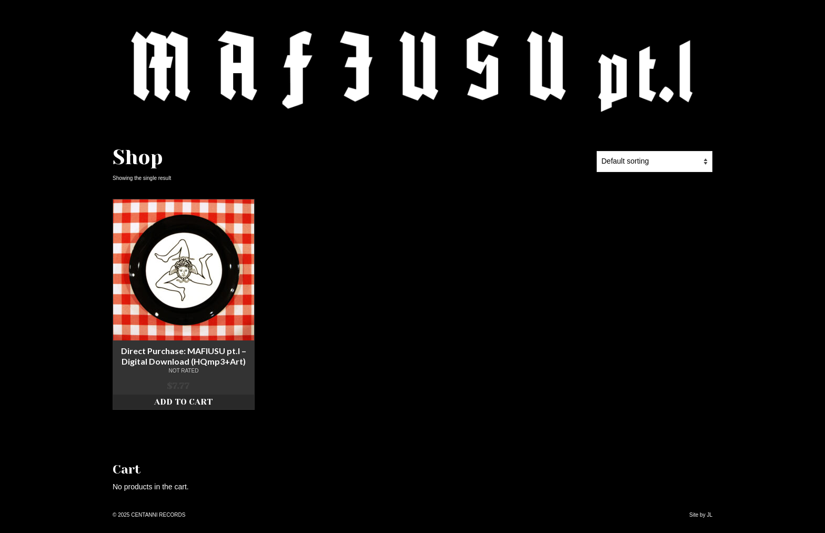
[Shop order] (654, 161)
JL (709, 515)
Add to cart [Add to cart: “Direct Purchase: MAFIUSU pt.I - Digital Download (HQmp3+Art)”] (183, 402)
